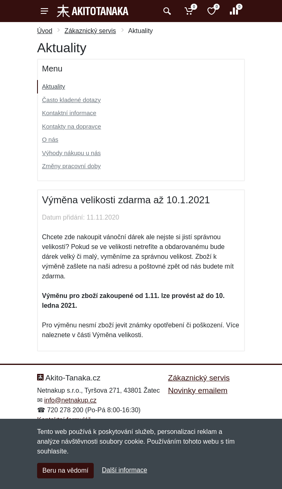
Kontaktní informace (69, 112)
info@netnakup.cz (70, 400)
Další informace (124, 470)
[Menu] (44, 11)
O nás (50, 139)
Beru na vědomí (65, 470)
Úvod (44, 30)
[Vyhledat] (166, 11)
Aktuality (53, 86)
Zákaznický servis (90, 30)
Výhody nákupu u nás (71, 152)
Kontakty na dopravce (71, 126)
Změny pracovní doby (71, 165)
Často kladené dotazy (71, 99)
